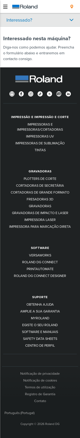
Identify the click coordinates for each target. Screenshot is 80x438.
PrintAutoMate (40, 268)
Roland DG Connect (40, 262)
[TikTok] (40, 94)
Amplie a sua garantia (40, 311)
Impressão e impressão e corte (40, 117)
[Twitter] (49, 94)
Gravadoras (40, 171)
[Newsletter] (12, 94)
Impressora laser (40, 219)
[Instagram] (30, 94)
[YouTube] (58, 94)
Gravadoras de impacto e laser (40, 212)
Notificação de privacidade (40, 373)
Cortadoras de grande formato (40, 192)
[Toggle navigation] (5, 6)
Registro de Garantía (40, 394)
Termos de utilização (40, 387)
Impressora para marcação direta (40, 226)
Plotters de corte (40, 178)
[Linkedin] (68, 94)
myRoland (40, 318)
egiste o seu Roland (40, 325)
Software (40, 248)
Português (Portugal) (19, 412)
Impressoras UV (40, 136)
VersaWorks (40, 255)
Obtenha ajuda (40, 304)
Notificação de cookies (40, 380)
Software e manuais (40, 331)
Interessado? (19, 19)
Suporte (40, 297)
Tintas (40, 150)
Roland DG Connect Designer (40, 275)
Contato (40, 400)
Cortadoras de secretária (40, 185)
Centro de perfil (40, 345)
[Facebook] (21, 94)
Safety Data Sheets (40, 338)
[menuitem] (71, 7)
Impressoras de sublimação (40, 143)
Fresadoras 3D (40, 199)
